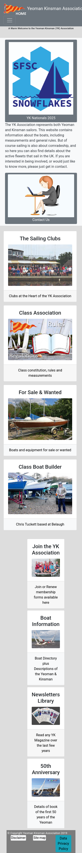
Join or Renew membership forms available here (46, 595)
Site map (39, 837)
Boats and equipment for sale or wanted (40, 450)
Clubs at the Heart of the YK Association (40, 296)
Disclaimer (18, 837)
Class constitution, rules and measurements (40, 373)
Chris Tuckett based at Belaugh (40, 524)
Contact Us (41, 198)
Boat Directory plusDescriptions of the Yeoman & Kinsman (46, 668)
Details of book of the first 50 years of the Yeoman (46, 814)
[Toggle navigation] (9, 20)
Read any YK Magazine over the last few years (45, 743)
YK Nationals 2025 (41, 80)
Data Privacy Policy (63, 843)
